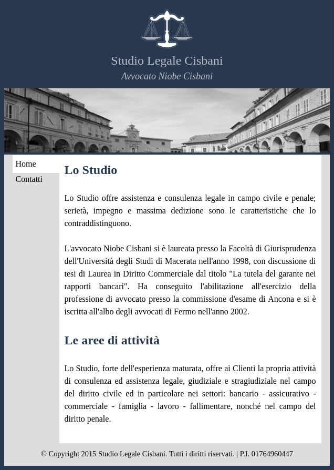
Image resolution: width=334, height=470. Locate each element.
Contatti (29, 179)
